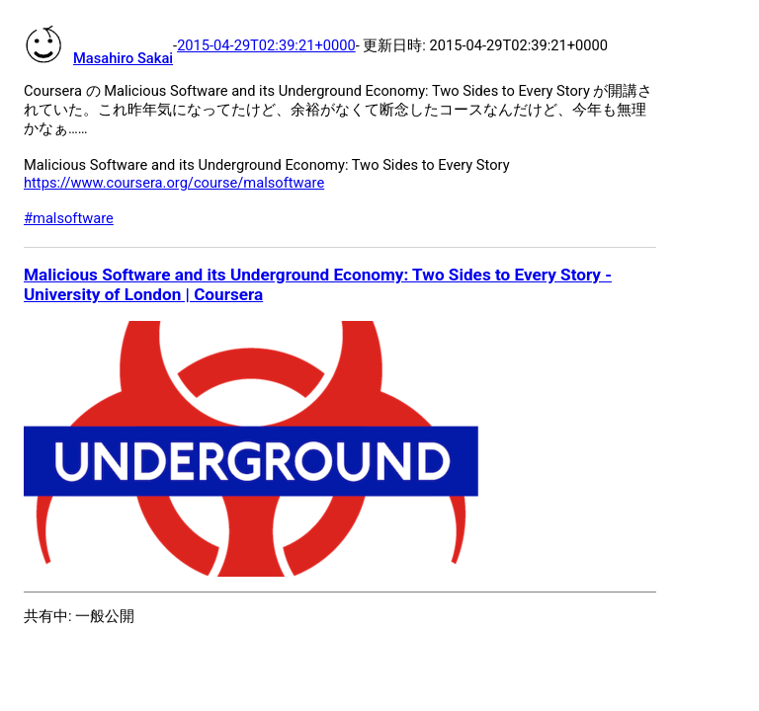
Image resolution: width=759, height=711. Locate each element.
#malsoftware (69, 218)
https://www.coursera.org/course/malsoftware (174, 183)
